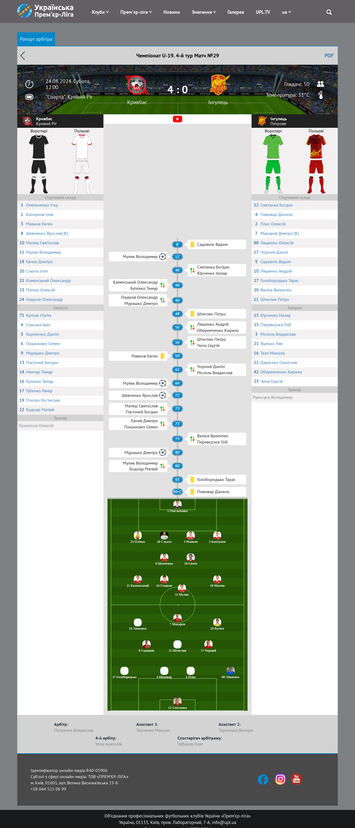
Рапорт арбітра (36, 39)
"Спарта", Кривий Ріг (69, 97)
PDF (329, 55)
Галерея (236, 12)
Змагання (202, 12)
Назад (23, 55)
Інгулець (218, 102)
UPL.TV (263, 12)
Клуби (98, 12)
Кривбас (137, 102)
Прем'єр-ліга (134, 12)
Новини (171, 12)
